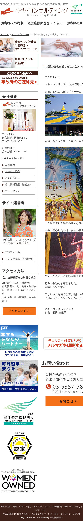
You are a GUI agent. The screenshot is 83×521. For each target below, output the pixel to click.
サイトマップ (12, 191)
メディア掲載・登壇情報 (18, 259)
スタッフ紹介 (12, 171)
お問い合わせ (12, 178)
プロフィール (12, 252)
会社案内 (10, 165)
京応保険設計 (56, 517)
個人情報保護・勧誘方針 (18, 184)
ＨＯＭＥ (4, 34)
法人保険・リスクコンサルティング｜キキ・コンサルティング (48, 514)
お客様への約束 (12, 23)
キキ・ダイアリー (20, 34)
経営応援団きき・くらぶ (45, 23)
